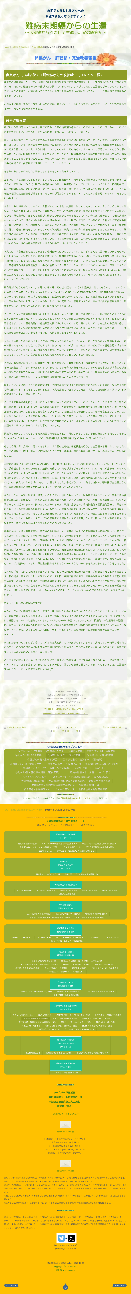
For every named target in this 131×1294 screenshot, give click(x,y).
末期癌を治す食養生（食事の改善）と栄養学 (39, 964)
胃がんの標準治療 (24, 890)
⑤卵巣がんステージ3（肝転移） (65, 755)
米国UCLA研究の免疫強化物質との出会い (99, 843)
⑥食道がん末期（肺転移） (101, 755)
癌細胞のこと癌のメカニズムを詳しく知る (65, 865)
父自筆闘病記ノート (72, 847)
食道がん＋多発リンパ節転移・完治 (97, 1026)
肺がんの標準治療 (109, 890)
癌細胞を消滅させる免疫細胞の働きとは (65, 930)
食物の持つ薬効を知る (103, 964)
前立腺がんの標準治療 (46, 890)
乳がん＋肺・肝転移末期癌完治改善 (79, 1029)
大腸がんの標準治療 (66, 894)
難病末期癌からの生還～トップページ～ (65, 836)
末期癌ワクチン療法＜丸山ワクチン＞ (92, 1053)
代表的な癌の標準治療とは (65, 885)
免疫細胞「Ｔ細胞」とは (22, 937)
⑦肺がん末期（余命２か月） (43, 759)
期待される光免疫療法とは (67, 1072)
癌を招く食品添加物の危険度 (27, 968)
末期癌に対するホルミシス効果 (58, 1053)
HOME (7, 47)
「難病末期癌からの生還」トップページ (77, 798)
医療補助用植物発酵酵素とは (69, 991)
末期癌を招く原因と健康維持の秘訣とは (53, 785)
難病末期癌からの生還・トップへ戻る (90, 772)
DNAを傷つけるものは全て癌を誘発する (81, 874)
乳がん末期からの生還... (16, 727)
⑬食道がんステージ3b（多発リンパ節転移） (47, 768)
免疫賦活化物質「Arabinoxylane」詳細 (35, 991)
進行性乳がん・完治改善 (49, 1029)
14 (68, 731)
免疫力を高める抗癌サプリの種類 (100, 991)
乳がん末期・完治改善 (31, 1026)
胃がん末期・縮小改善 (105, 1022)
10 (83, 727)
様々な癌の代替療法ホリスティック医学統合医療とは (65, 1043)
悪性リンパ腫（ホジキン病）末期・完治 (73, 1015)
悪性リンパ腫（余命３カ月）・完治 (76, 1022)
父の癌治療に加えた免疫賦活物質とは (65, 984)
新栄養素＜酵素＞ (79, 968)
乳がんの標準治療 (89, 890)
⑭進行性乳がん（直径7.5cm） (91, 768)
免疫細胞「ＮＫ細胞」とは (74, 937)
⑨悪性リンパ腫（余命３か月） (27, 764)
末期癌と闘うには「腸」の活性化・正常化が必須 (81, 961)
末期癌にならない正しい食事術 (76, 964)
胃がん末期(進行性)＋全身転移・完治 (61, 1026)
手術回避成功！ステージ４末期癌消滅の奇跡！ (39, 847)
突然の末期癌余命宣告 (27, 843)
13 (63, 731)
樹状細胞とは (96, 937)
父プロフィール (45, 851)
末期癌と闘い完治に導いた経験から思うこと (75, 851)
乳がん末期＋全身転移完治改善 (108, 1015)
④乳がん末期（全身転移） (29, 755)
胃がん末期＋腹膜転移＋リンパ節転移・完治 (37, 1022)
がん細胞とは (101, 776)
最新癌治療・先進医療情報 (92, 789)
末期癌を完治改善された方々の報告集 (27, 47)
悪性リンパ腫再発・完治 (23, 1015)
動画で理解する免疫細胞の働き (67, 995)
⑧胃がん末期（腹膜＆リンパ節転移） (83, 759)
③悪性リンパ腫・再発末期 (100, 751)
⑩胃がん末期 (55, 764)
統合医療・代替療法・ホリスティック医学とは (49, 789)
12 (58, 731)
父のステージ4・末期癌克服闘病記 (71, 776)
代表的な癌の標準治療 (33, 781)
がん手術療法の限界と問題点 (38, 914)
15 (72, 731)
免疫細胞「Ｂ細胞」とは (48, 937)
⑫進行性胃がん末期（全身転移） (103, 764)
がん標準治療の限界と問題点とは (67, 781)
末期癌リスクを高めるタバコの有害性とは (66, 971)
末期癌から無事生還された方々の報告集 (65, 1007)
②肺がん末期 (75, 751)
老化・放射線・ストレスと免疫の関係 (67, 941)
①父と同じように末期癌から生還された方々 (40, 751)
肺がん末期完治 (44, 1015)
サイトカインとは (114, 937)
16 (77, 731)
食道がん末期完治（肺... (114, 727)
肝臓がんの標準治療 (68, 890)
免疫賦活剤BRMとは (89, 785)
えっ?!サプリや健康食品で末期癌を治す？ (59, 843)
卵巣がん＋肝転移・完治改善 (35, 1018)
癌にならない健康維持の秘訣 (44, 961)
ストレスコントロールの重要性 (105, 968)
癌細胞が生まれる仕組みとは (48, 874)
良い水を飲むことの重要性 (56, 968)
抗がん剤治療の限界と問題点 (68, 914)
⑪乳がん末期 (73, 764)
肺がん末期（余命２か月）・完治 (96, 1018)
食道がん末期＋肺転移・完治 (65, 1018)
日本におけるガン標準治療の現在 (90, 917)
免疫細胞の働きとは (99, 781)
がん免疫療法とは (32, 1053)
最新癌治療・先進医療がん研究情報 (65, 1065)
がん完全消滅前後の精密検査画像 (100, 847)
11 (54, 731)
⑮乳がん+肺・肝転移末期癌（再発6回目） (38, 772)
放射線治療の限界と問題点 (96, 914)
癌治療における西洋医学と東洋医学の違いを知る (50, 917)
